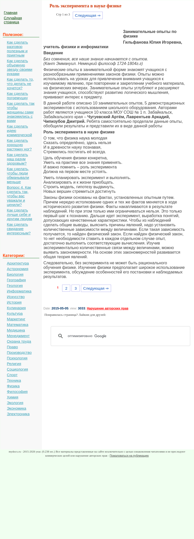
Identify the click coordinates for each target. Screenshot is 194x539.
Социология (17, 369)
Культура (15, 313)
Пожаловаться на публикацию (129, 455)
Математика (17, 324)
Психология (17, 358)
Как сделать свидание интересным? (19, 228)
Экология (15, 403)
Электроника (18, 414)
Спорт (12, 375)
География (16, 280)
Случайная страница (13, 20)
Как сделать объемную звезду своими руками (19, 67)
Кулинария (16, 308)
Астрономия (17, 269)
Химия (12, 397)
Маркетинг (16, 319)
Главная (10, 13)
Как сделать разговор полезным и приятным (17, 48)
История (14, 302)
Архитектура (18, 263)
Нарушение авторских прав (107, 308)
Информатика (19, 291)
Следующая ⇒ (88, 15)
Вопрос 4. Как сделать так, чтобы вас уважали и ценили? (19, 196)
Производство (19, 352)
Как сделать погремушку (17, 95)
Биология (15, 274)
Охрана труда (19, 341)
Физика (13, 386)
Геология (15, 285)
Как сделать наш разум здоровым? (17, 158)
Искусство (16, 296)
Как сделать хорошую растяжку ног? (19, 144)
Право (12, 347)
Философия (17, 391)
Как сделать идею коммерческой (19, 130)
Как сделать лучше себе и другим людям (19, 214)
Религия (14, 363)
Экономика (16, 408)
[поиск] (122, 336)
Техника (14, 380)
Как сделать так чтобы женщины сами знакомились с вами (20, 112)
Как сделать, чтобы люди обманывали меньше (18, 175)
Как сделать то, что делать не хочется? (20, 83)
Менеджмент (18, 336)
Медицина (16, 330)
